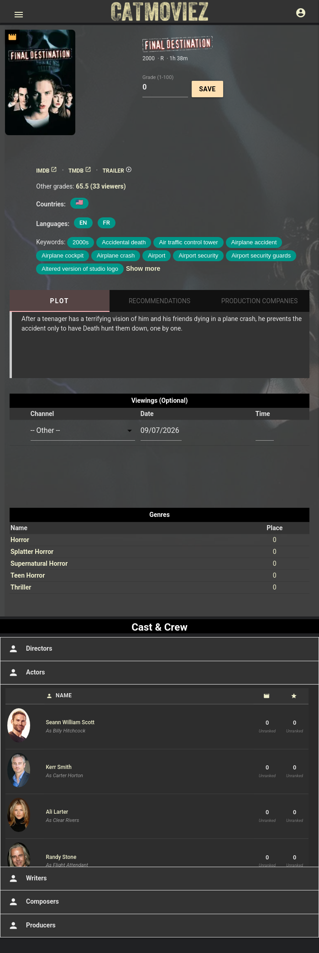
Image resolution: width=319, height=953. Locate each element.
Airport (156, 255)
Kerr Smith (59, 767)
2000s (81, 242)
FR (106, 222)
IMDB (46, 171)
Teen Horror (27, 575)
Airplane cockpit (63, 255)
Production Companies (259, 301)
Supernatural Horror (39, 563)
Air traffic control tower (188, 242)
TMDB (79, 171)
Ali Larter (57, 812)
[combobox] (83, 431)
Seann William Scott (70, 722)
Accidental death (124, 242)
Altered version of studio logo (80, 268)
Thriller (20, 587)
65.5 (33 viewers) (101, 186)
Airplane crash (116, 255)
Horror (19, 539)
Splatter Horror (31, 551)
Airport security (198, 255)
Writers (27, 879)
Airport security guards (261, 255)
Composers (33, 902)
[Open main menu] (18, 14)
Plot (59, 301)
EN (83, 222)
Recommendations (159, 301)
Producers (31, 926)
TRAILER (117, 171)
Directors (29, 649)
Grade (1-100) (157, 77)
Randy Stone (61, 857)
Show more (143, 268)
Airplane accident (254, 242)
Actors (26, 673)
